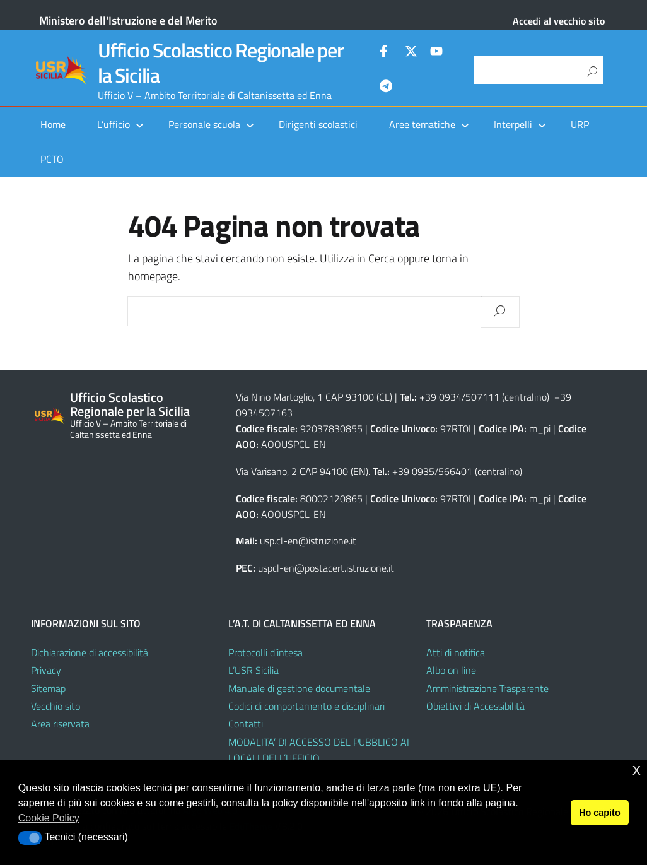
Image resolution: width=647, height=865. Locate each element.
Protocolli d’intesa (265, 652)
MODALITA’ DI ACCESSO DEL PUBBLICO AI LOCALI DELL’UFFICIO (318, 749)
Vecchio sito (55, 706)
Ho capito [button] (600, 813)
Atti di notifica (455, 652)
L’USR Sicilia (253, 670)
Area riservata (60, 723)
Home (53, 124)
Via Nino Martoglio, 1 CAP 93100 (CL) (314, 396)
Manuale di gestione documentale (299, 688)
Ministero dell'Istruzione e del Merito (128, 20)
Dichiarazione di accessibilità (89, 652)
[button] (30, 838)
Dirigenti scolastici (318, 124)
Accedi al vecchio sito (559, 20)
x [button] (636, 769)
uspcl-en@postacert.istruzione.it (326, 567)
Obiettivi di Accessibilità (475, 706)
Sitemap (48, 688)
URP (580, 124)
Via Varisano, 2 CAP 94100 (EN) (302, 471)
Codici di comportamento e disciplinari (306, 706)
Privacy (46, 670)
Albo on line (451, 670)
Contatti (245, 723)
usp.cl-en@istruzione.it (308, 540)
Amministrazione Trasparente (487, 688)
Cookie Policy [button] (48, 818)
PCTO (52, 159)
